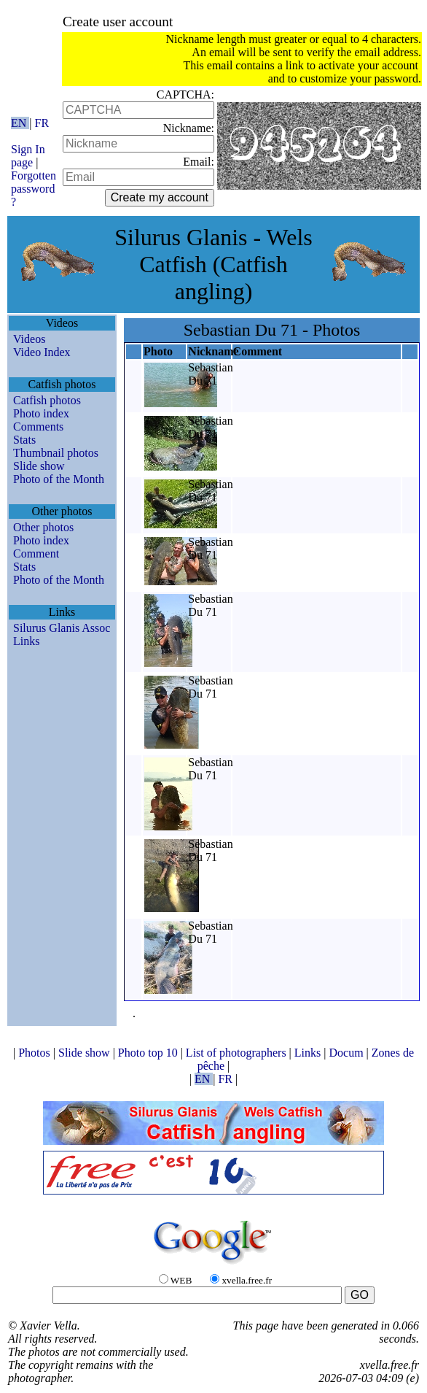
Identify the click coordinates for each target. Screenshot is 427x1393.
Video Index (42, 352)
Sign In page (28, 156)
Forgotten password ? (33, 188)
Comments (38, 426)
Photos (35, 1052)
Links (26, 641)
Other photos (43, 527)
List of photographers (237, 1052)
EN (20, 123)
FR (42, 123)
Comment (36, 553)
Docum (347, 1052)
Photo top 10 (149, 1052)
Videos (29, 339)
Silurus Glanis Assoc (61, 628)
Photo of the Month (58, 479)
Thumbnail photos (55, 453)
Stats (24, 439)
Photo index (41, 413)
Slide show (39, 466)
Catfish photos (47, 400)
